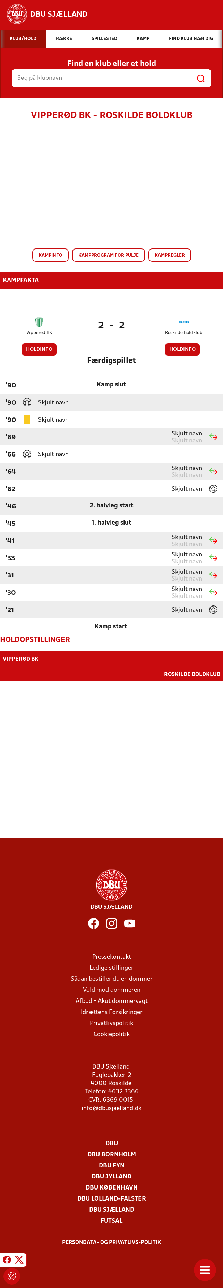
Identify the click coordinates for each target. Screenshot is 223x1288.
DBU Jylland (111, 1176)
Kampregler (170, 255)
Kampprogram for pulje (108, 255)
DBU (111, 1143)
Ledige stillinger (111, 967)
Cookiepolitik (112, 1034)
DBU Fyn (112, 1165)
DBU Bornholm (111, 1154)
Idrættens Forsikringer (112, 1012)
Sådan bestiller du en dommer (112, 978)
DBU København (112, 1187)
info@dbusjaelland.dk (111, 1108)
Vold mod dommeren (111, 990)
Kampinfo (50, 255)
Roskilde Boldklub (184, 333)
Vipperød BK (39, 333)
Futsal (111, 1220)
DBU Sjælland (111, 1209)
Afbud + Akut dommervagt (112, 1001)
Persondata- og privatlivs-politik (111, 1242)
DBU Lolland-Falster (111, 1198)
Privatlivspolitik (111, 1023)
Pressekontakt (111, 956)
